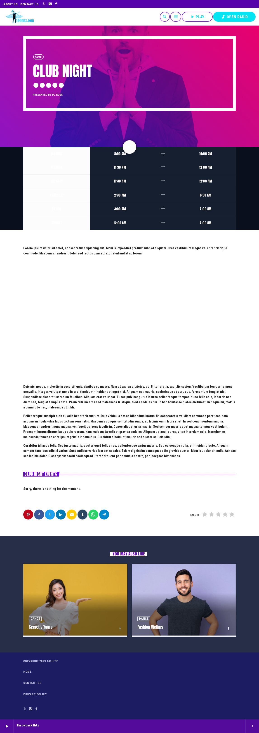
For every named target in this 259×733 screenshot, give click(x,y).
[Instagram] (50, 4)
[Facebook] (56, 4)
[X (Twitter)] (44, 4)
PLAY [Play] (197, 16)
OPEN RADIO (234, 16)
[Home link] (20, 17)
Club (38, 57)
